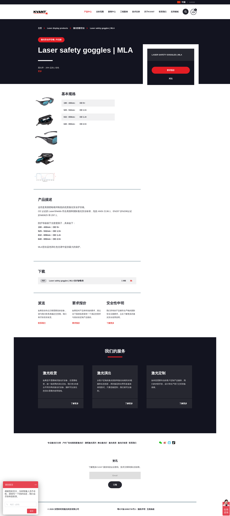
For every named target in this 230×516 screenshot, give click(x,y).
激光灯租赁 (122, 443)
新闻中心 (112, 12)
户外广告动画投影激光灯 (72, 443)
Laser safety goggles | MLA (102, 28)
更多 (40, 71)
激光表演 (112, 443)
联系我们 (162, 12)
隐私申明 (141, 509)
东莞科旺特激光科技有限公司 (66, 509)
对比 (171, 78)
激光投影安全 (79, 28)
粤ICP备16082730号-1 (126, 509)
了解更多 (110, 323)
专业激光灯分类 (54, 443)
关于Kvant (149, 12)
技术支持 (136, 12)
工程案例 (124, 12)
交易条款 (150, 509)
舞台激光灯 (102, 443)
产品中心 (88, 12)
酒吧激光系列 (90, 443)
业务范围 (100, 12)
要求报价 (76, 323)
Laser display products (57, 28)
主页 (40, 28)
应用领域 (175, 12)
